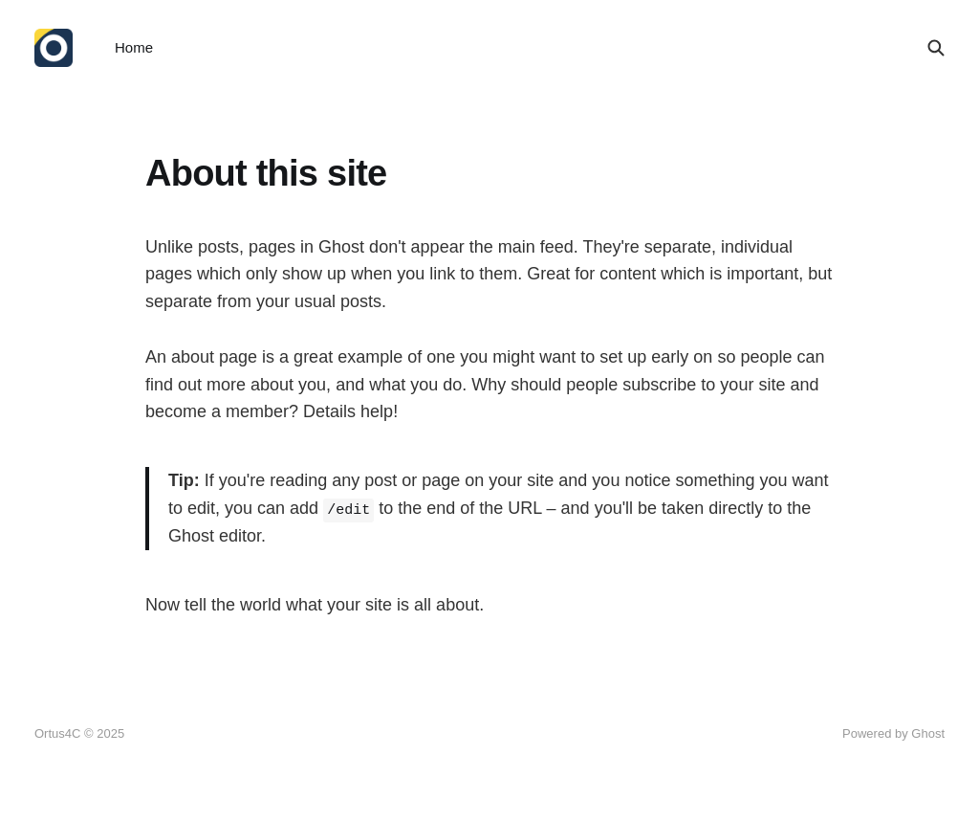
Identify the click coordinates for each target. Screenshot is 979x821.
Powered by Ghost (893, 733)
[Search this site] (936, 47)
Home (134, 47)
